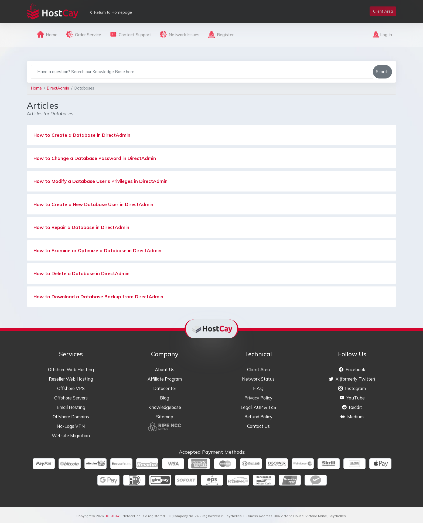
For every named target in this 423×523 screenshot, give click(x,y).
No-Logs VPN (71, 426)
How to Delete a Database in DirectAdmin (81, 273)
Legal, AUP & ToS (258, 407)
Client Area (258, 369)
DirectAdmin (58, 88)
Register (221, 34)
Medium (352, 416)
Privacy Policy (258, 398)
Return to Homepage (111, 12)
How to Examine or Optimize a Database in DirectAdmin (97, 250)
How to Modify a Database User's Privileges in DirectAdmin (100, 181)
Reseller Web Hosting (71, 379)
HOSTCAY (112, 516)
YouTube (352, 398)
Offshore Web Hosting (71, 369)
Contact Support (130, 34)
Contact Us (258, 426)
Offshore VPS (71, 388)
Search (382, 71)
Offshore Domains (71, 416)
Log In (382, 34)
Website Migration (71, 435)
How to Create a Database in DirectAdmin (81, 135)
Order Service (83, 34)
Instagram (352, 388)
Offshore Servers (71, 398)
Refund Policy (258, 416)
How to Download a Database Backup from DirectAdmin (98, 296)
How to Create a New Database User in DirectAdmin (93, 204)
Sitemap (164, 416)
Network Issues (179, 34)
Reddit (352, 407)
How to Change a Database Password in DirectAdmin (94, 158)
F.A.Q (258, 388)
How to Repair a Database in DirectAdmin (81, 227)
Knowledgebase (164, 407)
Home (47, 34)
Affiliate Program (165, 379)
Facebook (352, 369)
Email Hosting (71, 407)
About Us (164, 369)
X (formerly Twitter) (352, 379)
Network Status (258, 379)
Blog (164, 398)
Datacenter (164, 388)
